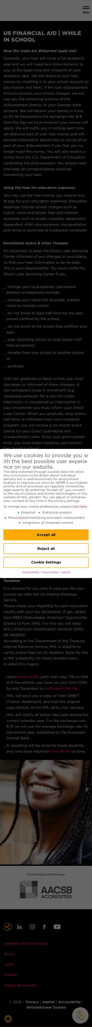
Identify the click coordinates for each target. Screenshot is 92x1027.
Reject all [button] (46, 548)
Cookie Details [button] (31, 572)
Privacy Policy (50, 572)
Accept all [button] (46, 535)
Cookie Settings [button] (46, 562)
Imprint (66, 572)
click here (79, 506)
